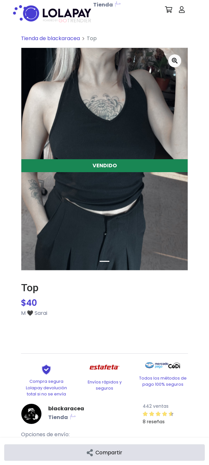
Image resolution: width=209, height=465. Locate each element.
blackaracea (66, 408)
